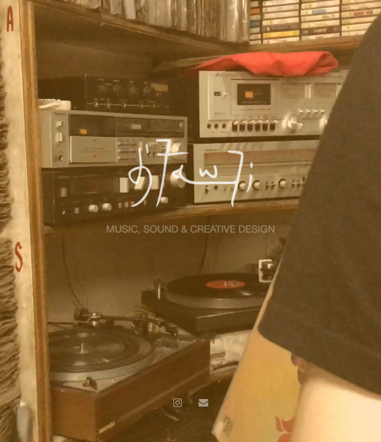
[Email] (203, 402)
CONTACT (355, 9)
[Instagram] (177, 402)
